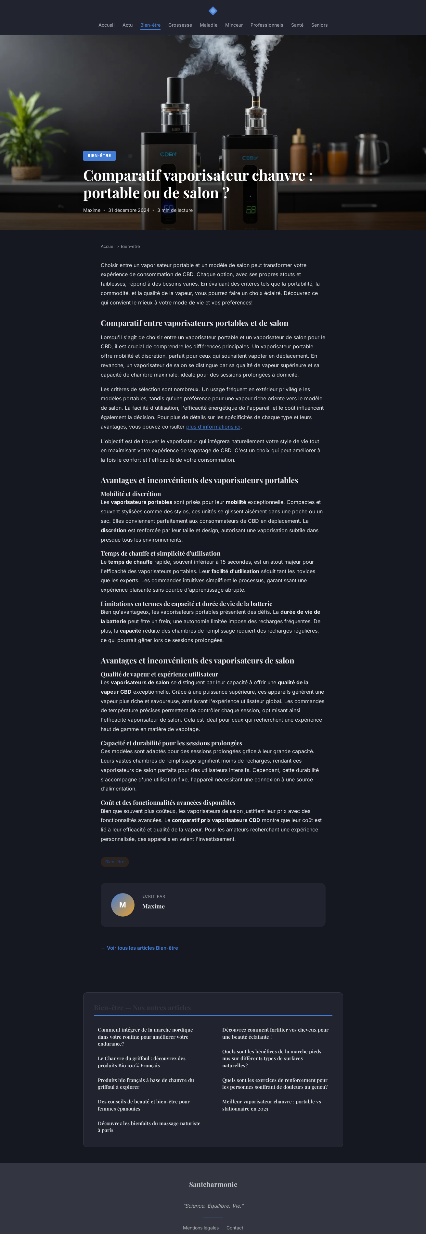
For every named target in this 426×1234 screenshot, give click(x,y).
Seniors (319, 25)
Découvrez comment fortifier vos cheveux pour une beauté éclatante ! (275, 1033)
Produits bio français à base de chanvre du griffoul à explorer (146, 1083)
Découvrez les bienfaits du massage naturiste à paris (149, 1126)
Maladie (208, 25)
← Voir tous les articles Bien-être (139, 948)
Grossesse (180, 25)
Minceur (234, 25)
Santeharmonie (213, 1184)
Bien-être (150, 25)
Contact (234, 1227)
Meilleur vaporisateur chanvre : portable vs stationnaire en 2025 (271, 1105)
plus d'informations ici (213, 426)
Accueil (106, 25)
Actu (128, 25)
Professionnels (267, 25)
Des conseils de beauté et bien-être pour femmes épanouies (144, 1105)
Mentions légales (201, 1227)
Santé (297, 25)
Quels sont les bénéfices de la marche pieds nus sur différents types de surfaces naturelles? (271, 1058)
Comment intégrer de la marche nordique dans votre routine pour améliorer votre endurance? (145, 1036)
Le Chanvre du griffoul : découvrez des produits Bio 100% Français (142, 1061)
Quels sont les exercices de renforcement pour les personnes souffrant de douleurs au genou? (275, 1083)
